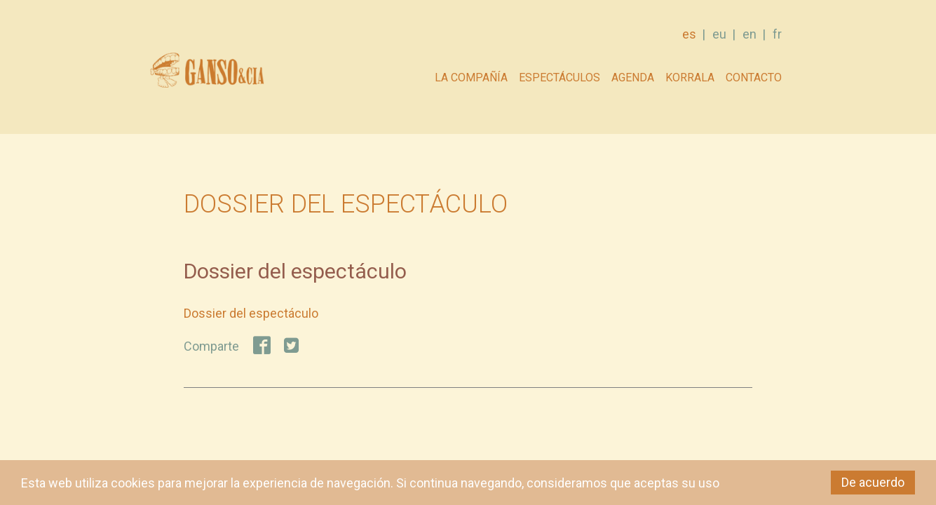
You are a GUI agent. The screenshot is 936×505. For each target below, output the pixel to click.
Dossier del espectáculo (251, 313)
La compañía (471, 77)
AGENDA (632, 77)
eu (719, 34)
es (689, 34)
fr (777, 34)
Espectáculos (559, 77)
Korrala (689, 77)
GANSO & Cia (206, 74)
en (749, 34)
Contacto (754, 77)
